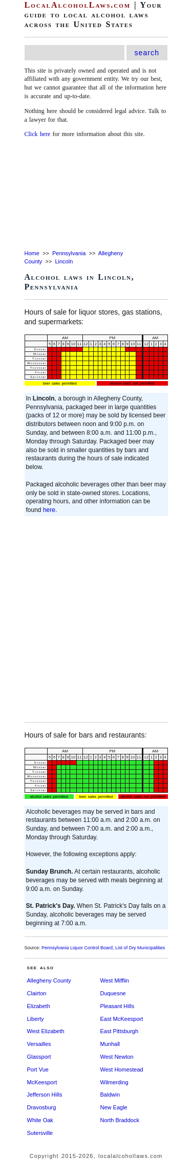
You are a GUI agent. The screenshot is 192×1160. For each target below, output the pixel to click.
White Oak (40, 1120)
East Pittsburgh (119, 1031)
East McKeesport (121, 1019)
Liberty (35, 1019)
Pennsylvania (69, 253)
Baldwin (110, 1094)
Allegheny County (49, 980)
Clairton (37, 993)
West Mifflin (114, 980)
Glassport (39, 1057)
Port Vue (38, 1069)
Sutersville (40, 1133)
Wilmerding (114, 1082)
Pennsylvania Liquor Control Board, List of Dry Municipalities (103, 947)
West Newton (117, 1057)
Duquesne (113, 993)
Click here (38, 134)
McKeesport (42, 1082)
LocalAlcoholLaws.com (78, 5)
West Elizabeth (46, 1031)
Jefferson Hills (44, 1094)
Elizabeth (38, 1006)
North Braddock (119, 1120)
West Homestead (121, 1069)
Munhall (110, 1044)
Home (32, 253)
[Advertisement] (96, 194)
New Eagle (113, 1107)
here (49, 510)
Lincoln (64, 261)
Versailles (39, 1044)
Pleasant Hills (117, 1006)
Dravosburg (41, 1107)
